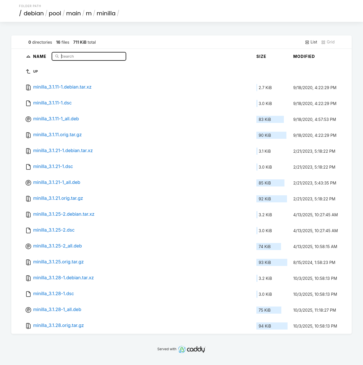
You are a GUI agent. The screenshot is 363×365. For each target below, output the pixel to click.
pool (55, 13)
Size (261, 56)
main (73, 13)
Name (40, 56)
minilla (106, 13)
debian (34, 13)
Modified (304, 56)
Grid (328, 42)
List (311, 42)
